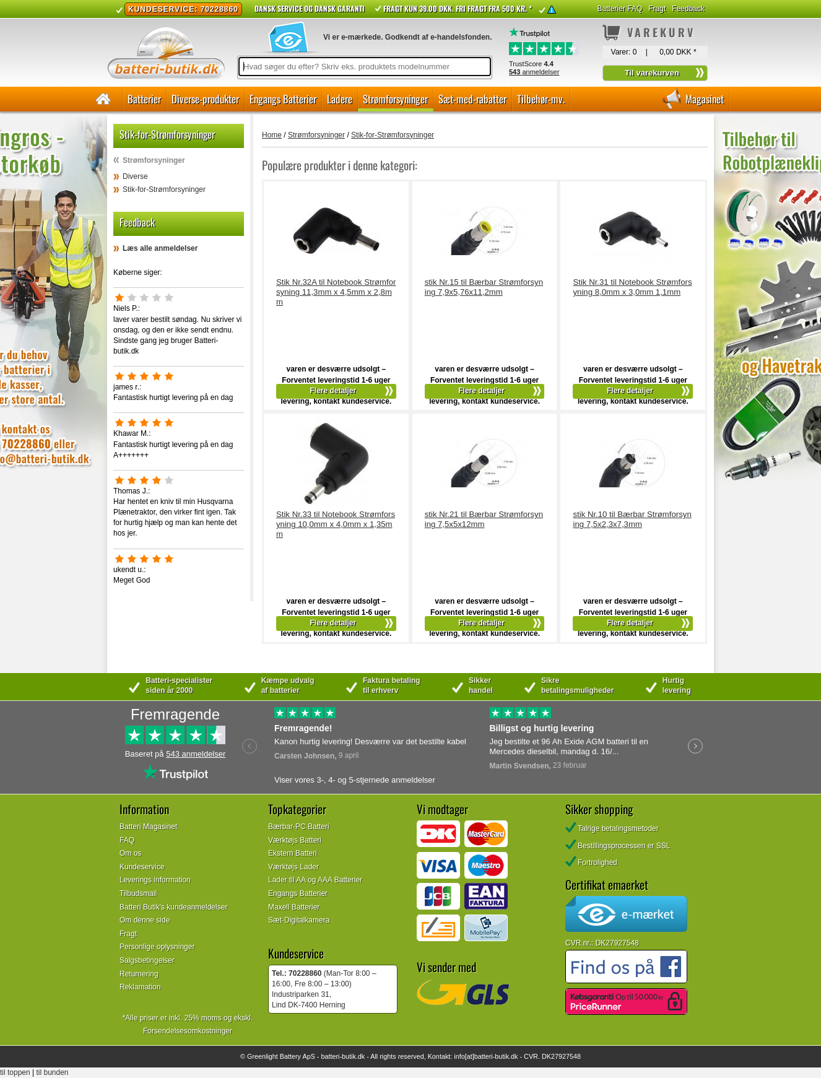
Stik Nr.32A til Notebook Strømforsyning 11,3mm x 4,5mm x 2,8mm (336, 291)
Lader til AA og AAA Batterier (315, 880)
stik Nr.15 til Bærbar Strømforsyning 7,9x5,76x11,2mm (484, 287)
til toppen (15, 1072)
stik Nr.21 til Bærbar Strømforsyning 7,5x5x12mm (484, 519)
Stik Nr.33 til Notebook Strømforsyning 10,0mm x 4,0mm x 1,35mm (335, 524)
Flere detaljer (333, 390)
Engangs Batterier (283, 98)
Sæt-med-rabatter (472, 98)
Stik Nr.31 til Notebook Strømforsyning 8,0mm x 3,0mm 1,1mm (632, 287)
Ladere (339, 98)
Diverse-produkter (205, 98)
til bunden (53, 1072)
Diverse (135, 176)
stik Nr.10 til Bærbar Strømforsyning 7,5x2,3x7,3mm (632, 519)
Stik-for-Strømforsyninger (164, 189)
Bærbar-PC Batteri (298, 826)
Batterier (144, 98)
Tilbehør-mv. (541, 98)
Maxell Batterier (293, 907)
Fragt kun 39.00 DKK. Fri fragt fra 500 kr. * (457, 8)
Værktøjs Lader (293, 867)
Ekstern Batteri (292, 853)
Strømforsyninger (395, 98)
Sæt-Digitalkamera (298, 920)
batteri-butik (338, 1056)
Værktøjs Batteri (294, 840)
